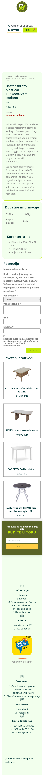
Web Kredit (22, 659)
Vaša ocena (10, 296)
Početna (9, 76)
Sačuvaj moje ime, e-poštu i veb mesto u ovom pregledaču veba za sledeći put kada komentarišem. (21, 342)
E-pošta (8, 327)
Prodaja (16, 76)
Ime (6, 318)
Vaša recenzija (12, 304)
